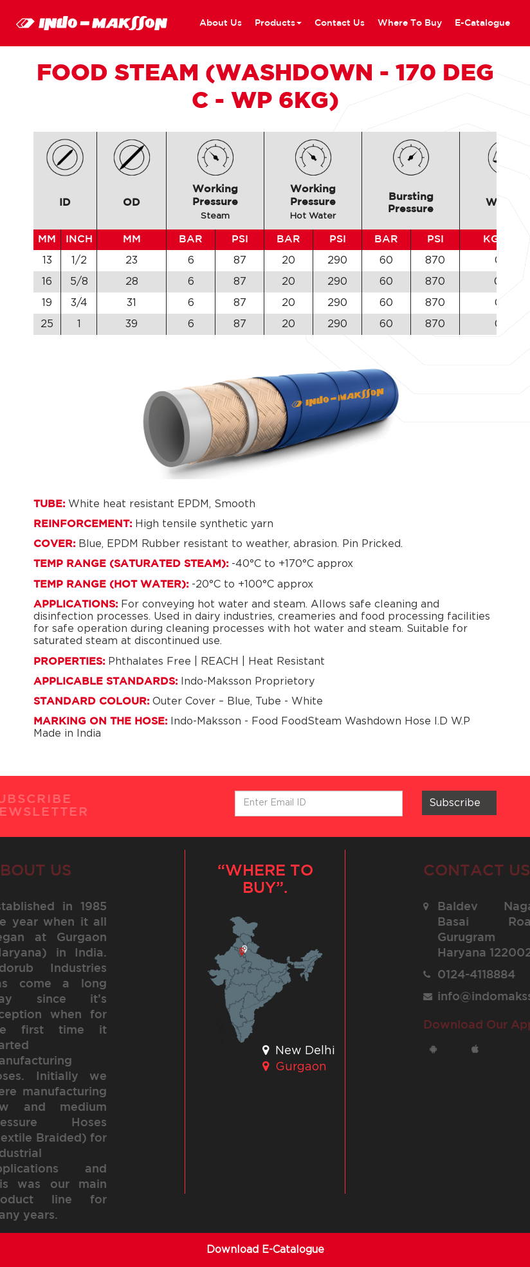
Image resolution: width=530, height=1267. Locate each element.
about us (220, 23)
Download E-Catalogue (265, 1250)
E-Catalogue (482, 23)
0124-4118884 (482, 975)
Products (278, 23)
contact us (340, 23)
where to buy (410, 23)
